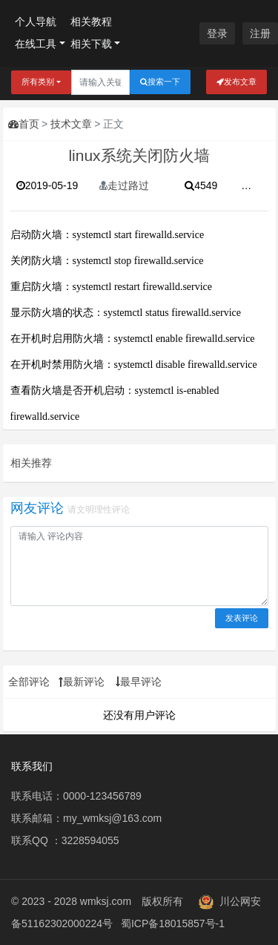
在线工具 (35, 44)
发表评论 (241, 617)
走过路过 (124, 185)
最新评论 (82, 682)
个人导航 (35, 21)
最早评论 (139, 682)
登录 (217, 33)
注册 (260, 33)
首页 (23, 124)
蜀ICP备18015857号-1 (173, 923)
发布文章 (236, 82)
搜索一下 (160, 82)
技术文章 (71, 124)
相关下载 (91, 44)
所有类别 (37, 81)
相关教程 (91, 21)
